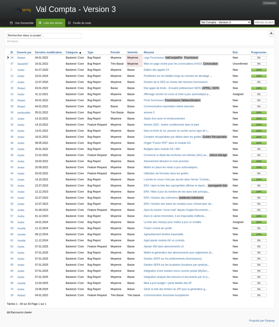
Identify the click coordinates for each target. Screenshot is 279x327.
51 (11, 179)
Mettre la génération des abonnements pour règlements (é (177, 252)
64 (11, 258)
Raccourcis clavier (19, 312)
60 (11, 234)
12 (11, 75)
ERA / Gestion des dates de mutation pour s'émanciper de (177, 203)
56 (11, 209)
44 (11, 173)
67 (11, 276)
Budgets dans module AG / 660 (162, 149)
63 (11, 252)
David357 (23, 63)
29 (11, 106)
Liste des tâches (53, 23)
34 (11, 130)
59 (11, 228)
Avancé (13, 41)
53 (11, 191)
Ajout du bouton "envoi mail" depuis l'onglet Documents (176, 209)
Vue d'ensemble (24, 23)
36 (11, 136)
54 (11, 197)
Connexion (270, 3)
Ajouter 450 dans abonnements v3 (164, 246)
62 (11, 246)
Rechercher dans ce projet (24, 35)
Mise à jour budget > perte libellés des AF (168, 283)
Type (90, 52)
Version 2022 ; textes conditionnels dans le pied (171, 124)
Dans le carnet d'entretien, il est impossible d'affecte (174, 216)
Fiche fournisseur (154, 100)
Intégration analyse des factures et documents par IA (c (176, 276)
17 (11, 82)
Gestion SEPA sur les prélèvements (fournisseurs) (173, 258)
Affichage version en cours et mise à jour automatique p (176, 94)
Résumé (149, 52)
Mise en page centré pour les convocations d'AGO (173, 63)
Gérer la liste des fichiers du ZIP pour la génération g (174, 289)
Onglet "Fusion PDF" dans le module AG (167, 142)
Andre (20, 70)
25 (11, 100)
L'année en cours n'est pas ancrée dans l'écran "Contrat (176, 179)
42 (11, 161)
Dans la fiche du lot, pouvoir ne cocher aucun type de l (175, 130)
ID (11, 52)
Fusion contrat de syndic (158, 228)
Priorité (115, 52)
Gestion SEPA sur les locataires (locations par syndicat (175, 264)
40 (11, 155)
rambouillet (23, 112)
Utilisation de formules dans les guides (166, 173)
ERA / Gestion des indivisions (161, 198)
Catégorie (73, 52)
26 (11, 295)
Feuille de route (82, 23)
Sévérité (132, 52)
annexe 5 (149, 112)
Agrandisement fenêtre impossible (163, 234)
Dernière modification (48, 52)
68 (11, 283)
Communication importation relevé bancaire (169, 106)
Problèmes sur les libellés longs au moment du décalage (177, 75)
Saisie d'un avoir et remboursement (164, 118)
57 (11, 216)
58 (11, 222)
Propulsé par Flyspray (262, 320)
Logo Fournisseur (154, 57)
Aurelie (21, 228)
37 (11, 63)
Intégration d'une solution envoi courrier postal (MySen (175, 270)
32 (11, 124)
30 (11, 112)
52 (11, 185)
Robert (21, 57)
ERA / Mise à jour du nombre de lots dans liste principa (175, 191)
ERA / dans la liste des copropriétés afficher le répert (174, 185)
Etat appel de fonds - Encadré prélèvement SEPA (172, 88)
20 (11, 88)
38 (11, 142)
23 (11, 94)
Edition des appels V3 (156, 69)
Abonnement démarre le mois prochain (166, 161)
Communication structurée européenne (166, 295)
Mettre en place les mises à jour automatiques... (171, 167)
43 (11, 167)
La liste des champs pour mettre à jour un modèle (172, 222)
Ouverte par (24, 52)
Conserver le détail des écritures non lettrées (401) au (175, 155)
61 (11, 240)
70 (11, 289)
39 (11, 149)
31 (11, 118)
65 (11, 264)
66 (11, 270)
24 (11, 57)
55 (11, 203)
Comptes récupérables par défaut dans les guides (172, 137)
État (235, 52)
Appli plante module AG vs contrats (164, 240)
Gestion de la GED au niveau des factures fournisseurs (176, 82)
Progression (258, 52)
